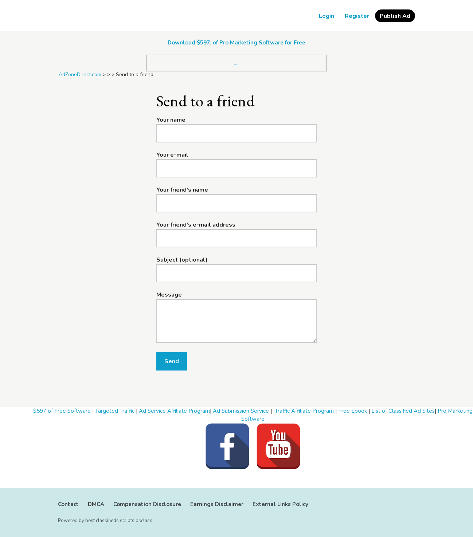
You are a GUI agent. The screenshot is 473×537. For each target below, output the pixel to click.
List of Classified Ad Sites (403, 411)
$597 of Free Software (62, 411)
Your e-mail (172, 155)
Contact (68, 504)
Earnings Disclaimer (216, 504)
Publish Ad (395, 16)
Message (169, 294)
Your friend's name (182, 190)
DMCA (96, 504)
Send (171, 361)
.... (236, 62)
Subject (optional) (182, 259)
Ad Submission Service (241, 411)
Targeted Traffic (114, 411)
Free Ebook (352, 411)
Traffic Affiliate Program (304, 411)
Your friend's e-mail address (195, 225)
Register (357, 16)
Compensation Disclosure (147, 504)
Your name (170, 120)
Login (326, 16)
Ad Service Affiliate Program (174, 411)
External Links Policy (280, 504)
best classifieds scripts (109, 520)
